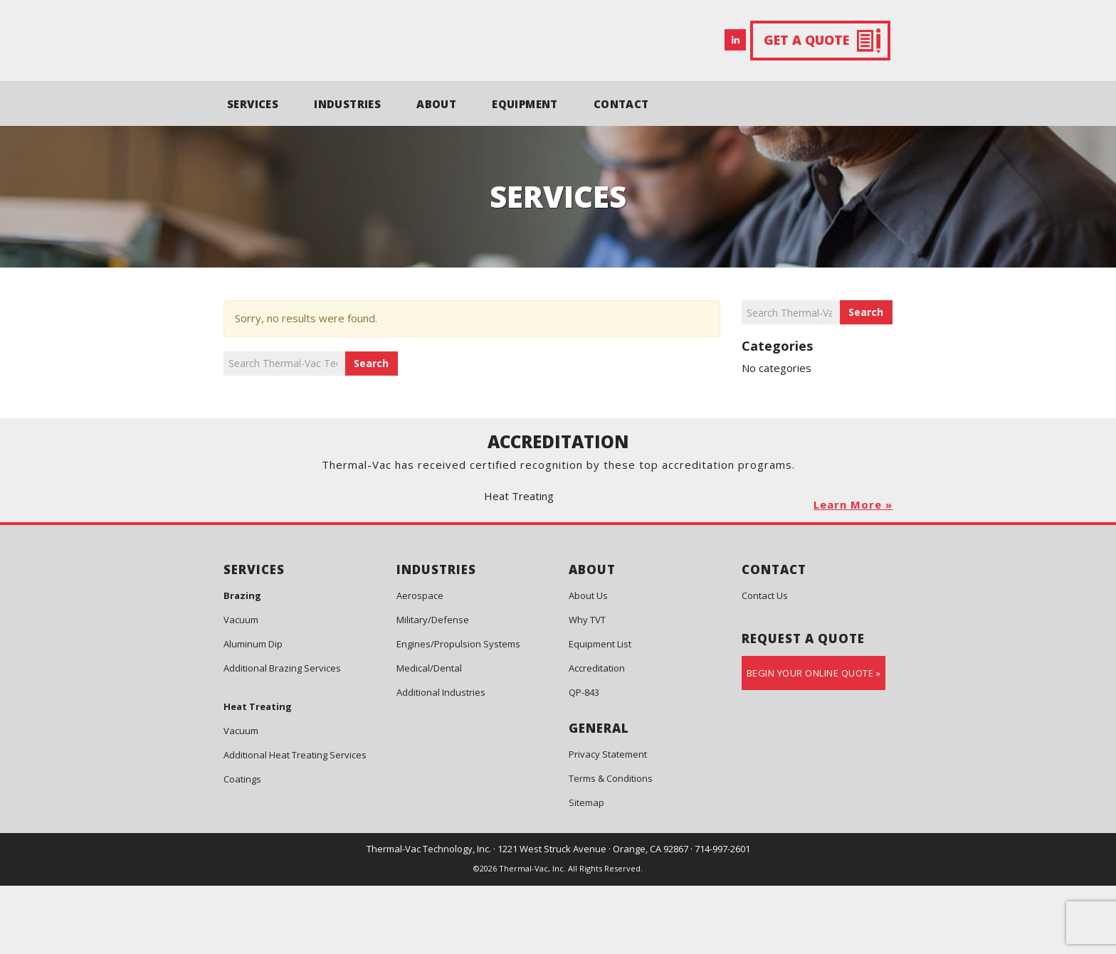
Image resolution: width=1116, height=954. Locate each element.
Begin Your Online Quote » (814, 741)
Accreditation (597, 736)
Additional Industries (440, 760)
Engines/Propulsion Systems (458, 712)
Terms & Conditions (611, 846)
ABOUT (436, 104)
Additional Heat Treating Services (295, 823)
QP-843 (584, 760)
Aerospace (419, 663)
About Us (588, 663)
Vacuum (240, 688)
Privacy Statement (608, 822)
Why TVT (587, 688)
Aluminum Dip (253, 712)
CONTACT (621, 104)
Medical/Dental (429, 736)
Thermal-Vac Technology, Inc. (429, 917)
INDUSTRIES (347, 104)
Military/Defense (432, 688)
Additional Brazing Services (282, 736)
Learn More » (853, 573)
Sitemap (586, 870)
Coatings (242, 847)
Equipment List (600, 712)
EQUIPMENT (525, 104)
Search (371, 363)
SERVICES (252, 104)
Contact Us (765, 663)
